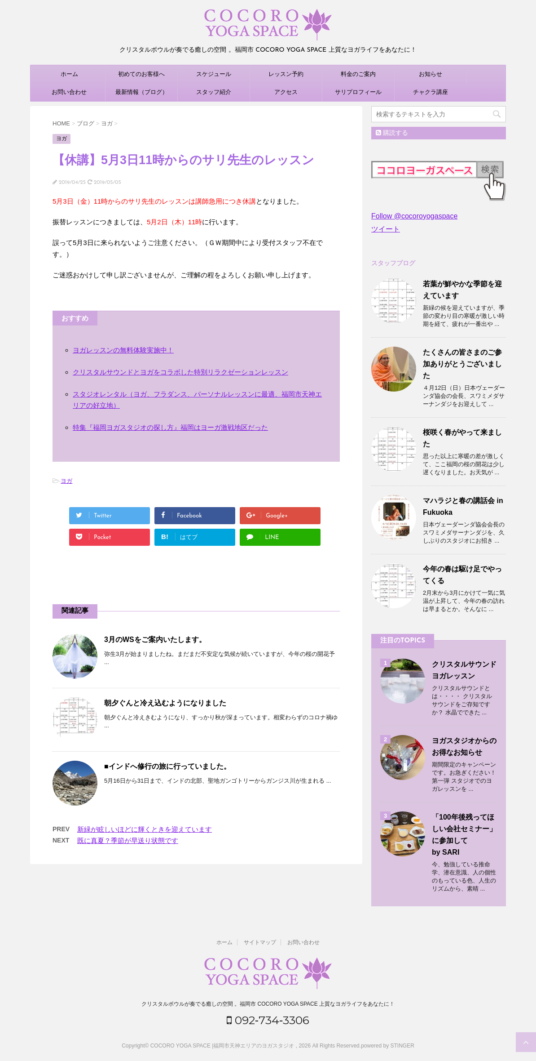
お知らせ (430, 74)
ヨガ (66, 480)
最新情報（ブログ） (141, 92)
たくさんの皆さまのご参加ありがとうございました (462, 363)
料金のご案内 (358, 74)
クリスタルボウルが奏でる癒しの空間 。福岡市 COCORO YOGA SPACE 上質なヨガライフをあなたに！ (268, 1004)
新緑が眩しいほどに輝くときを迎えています (144, 829)
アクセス (286, 92)
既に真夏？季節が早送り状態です (127, 840)
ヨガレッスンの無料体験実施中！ (123, 350)
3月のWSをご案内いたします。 (155, 639)
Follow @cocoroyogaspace (414, 216)
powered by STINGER (387, 1046)
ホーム (69, 74)
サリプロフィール (358, 92)
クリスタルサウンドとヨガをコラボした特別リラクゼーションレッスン (180, 372)
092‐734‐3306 (268, 1020)
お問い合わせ (69, 92)
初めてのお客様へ (141, 74)
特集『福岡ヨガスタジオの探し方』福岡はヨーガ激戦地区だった (170, 427)
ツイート (385, 229)
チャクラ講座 (430, 92)
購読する (392, 132)
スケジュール (213, 74)
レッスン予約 (285, 74)
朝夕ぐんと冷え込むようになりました (165, 703)
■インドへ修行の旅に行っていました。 (167, 766)
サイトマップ (260, 942)
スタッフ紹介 (213, 92)
